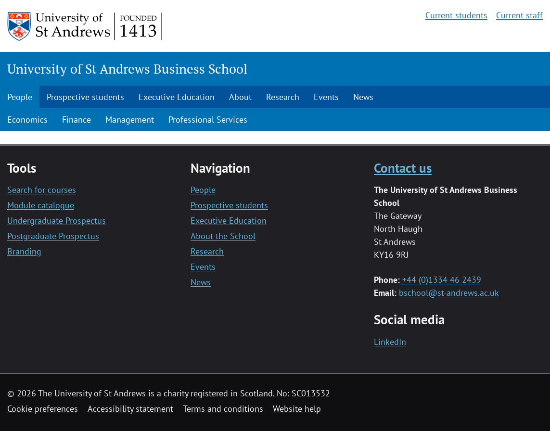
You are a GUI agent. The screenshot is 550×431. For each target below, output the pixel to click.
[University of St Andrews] (85, 26)
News (363, 96)
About (240, 96)
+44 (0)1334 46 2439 (441, 279)
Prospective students (85, 96)
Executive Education (177, 96)
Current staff (519, 15)
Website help (297, 408)
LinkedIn (390, 341)
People (19, 96)
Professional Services (207, 119)
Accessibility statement (130, 408)
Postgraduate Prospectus (53, 235)
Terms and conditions (223, 408)
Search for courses (41, 189)
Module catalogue (40, 205)
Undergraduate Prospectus (56, 220)
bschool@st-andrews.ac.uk (449, 292)
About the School (223, 235)
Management (129, 119)
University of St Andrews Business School (127, 68)
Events (326, 96)
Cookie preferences (42, 408)
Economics (27, 119)
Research (282, 96)
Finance (76, 119)
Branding (24, 251)
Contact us (403, 168)
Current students (456, 15)
